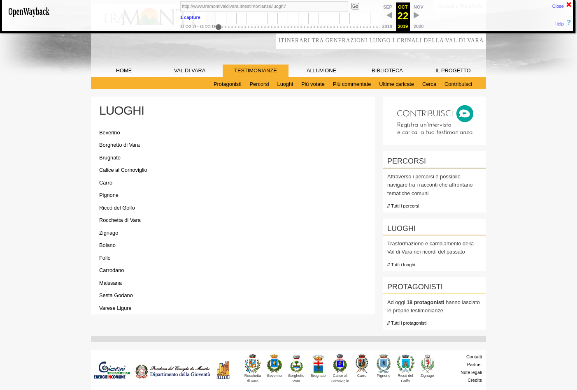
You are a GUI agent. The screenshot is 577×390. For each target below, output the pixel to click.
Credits (475, 380)
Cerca (429, 84)
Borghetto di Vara (119, 145)
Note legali (471, 372)
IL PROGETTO (452, 70)
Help (559, 23)
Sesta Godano (116, 295)
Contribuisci (458, 84)
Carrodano (111, 270)
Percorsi (259, 84)
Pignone (109, 195)
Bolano (107, 245)
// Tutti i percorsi (403, 205)
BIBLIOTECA (387, 70)
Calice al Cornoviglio (123, 170)
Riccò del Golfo (117, 208)
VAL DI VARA (190, 70)
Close (558, 6)
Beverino (109, 132)
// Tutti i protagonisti (406, 323)
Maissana (110, 283)
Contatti (474, 356)
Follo (105, 258)
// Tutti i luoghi (401, 264)
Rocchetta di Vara (120, 220)
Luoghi (285, 84)
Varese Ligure (115, 308)
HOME (124, 70)
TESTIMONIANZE (255, 70)
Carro (105, 183)
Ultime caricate (396, 84)
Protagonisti (228, 84)
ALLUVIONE (321, 70)
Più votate (313, 84)
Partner (474, 364)
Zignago (108, 233)
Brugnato (110, 158)
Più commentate (352, 84)
